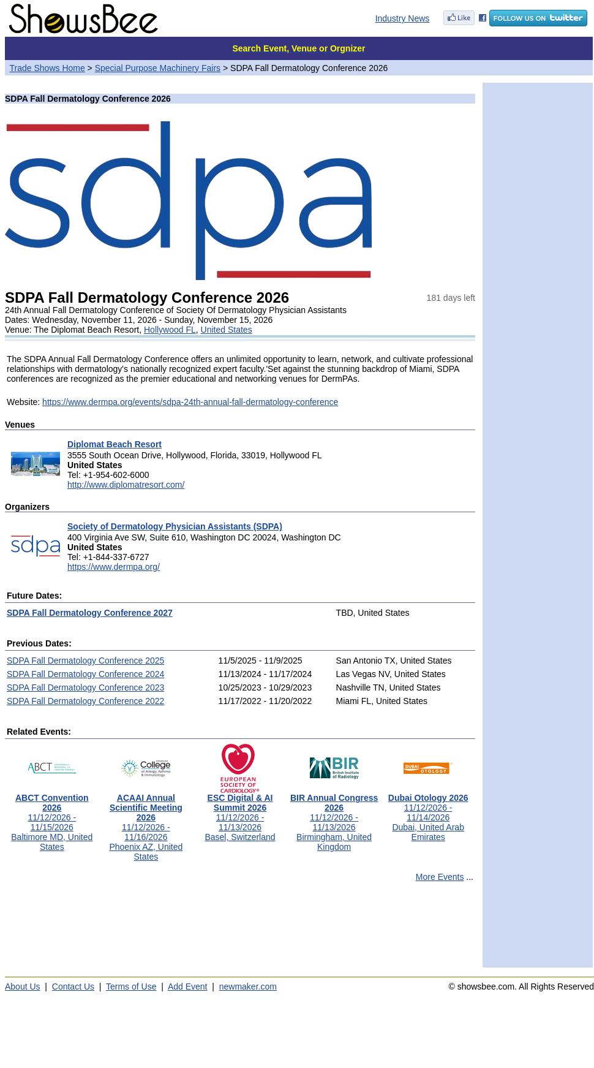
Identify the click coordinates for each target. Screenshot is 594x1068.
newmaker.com (248, 986)
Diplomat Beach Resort (114, 444)
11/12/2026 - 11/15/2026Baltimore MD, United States (51, 818)
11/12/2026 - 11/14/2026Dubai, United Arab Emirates (428, 813)
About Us (22, 986)
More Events (440, 877)
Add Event (188, 986)
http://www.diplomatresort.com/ (125, 485)
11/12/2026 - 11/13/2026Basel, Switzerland (240, 813)
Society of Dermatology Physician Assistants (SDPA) (174, 526)
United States (226, 330)
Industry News (402, 18)
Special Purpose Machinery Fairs (157, 68)
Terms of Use (131, 986)
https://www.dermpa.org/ (113, 567)
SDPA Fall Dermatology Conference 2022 (85, 701)
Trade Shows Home (47, 68)
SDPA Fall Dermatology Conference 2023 (85, 687)
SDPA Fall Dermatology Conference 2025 (85, 660)
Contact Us (73, 986)
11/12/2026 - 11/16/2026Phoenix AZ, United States (145, 823)
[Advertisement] (240, 930)
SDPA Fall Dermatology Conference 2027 (90, 613)
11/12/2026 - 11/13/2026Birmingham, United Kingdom (334, 818)
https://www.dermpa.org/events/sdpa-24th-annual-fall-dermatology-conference (190, 402)
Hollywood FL (170, 330)
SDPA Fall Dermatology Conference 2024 (85, 674)
